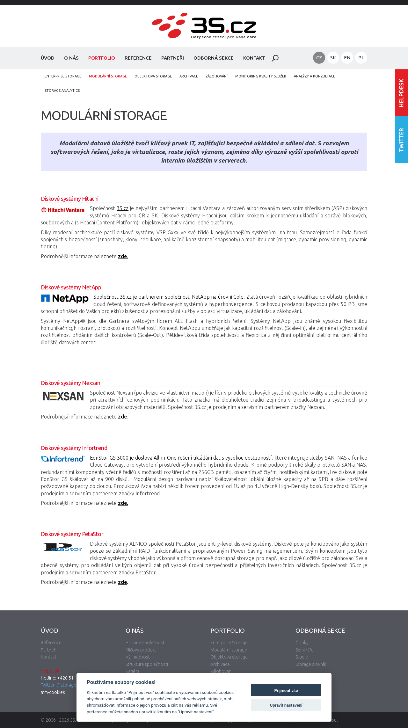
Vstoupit (401, 92)
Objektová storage (153, 76)
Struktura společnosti (147, 664)
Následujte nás (401, 139)
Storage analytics (62, 90)
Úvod (48, 58)
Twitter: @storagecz (61, 685)
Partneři (172, 58)
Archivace (188, 76)
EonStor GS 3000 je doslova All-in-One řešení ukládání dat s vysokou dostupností (181, 458)
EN (347, 57)
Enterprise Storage (63, 76)
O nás (71, 58)
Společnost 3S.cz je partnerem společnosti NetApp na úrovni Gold (168, 297)
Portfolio (101, 58)
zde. (123, 503)
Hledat (275, 58)
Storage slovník (310, 664)
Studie (301, 656)
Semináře (304, 649)
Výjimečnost (138, 656)
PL (361, 57)
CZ (319, 57)
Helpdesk (50, 670)
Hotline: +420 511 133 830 (67, 678)
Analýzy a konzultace (314, 76)
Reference (138, 58)
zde (122, 416)
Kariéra (132, 671)
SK (333, 57)
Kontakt (254, 58)
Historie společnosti (145, 642)
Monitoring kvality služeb (260, 76)
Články (302, 642)
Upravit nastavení (286, 705)
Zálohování (217, 76)
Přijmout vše (286, 690)
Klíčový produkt (141, 649)
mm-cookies (53, 692)
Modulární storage (108, 76)
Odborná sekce (213, 58)
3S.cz (122, 208)
